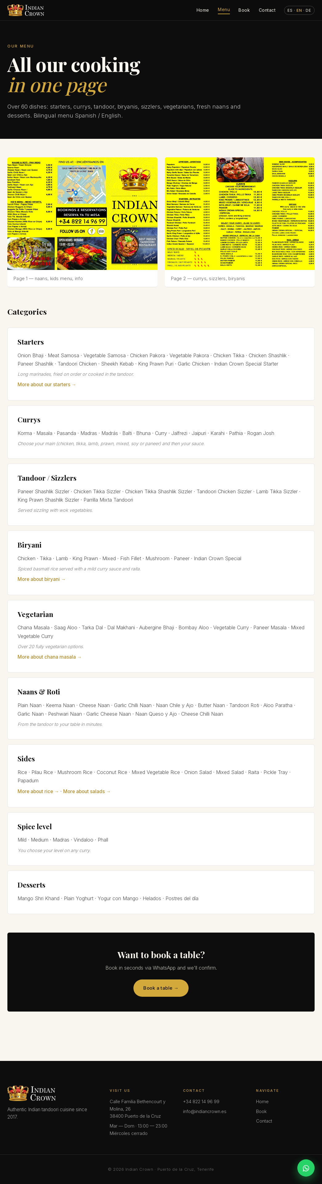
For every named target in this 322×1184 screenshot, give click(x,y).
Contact (267, 10)
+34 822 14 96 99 (201, 1101)
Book (244, 10)
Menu (224, 9)
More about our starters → (47, 384)
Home (203, 10)
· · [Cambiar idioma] (299, 10)
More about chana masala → (50, 657)
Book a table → (160, 988)
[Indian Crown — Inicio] (25, 10)
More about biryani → (42, 579)
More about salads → (87, 791)
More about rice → (38, 791)
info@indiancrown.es (204, 1111)
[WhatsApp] (306, 1168)
